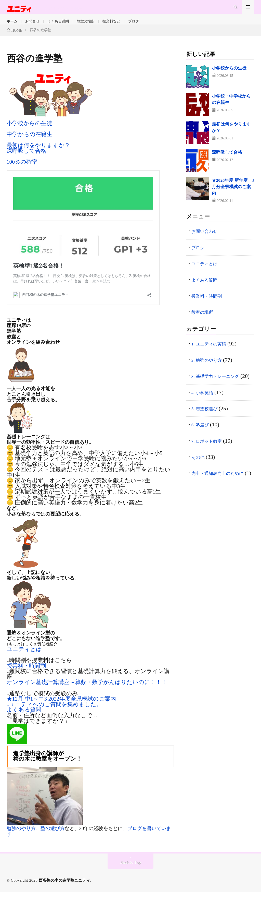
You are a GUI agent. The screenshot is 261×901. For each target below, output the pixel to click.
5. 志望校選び (208, 426)
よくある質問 (80, 26)
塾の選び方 (53, 837)
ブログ (186, 26)
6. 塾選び (202, 442)
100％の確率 (22, 171)
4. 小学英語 (205, 410)
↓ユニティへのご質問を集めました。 (54, 714)
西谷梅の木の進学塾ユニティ (66, 889)
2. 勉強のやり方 (211, 369)
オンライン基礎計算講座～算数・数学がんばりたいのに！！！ (87, 691)
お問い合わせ (208, 240)
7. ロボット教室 (211, 458)
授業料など (155, 26)
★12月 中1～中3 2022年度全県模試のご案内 (61, 708)
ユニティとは (24, 658)
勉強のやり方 (21, 837)
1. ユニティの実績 (214, 353)
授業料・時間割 (26, 675)
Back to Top (130, 872)
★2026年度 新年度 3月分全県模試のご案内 (233, 196)
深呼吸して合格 (26, 160)
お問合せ (43, 26)
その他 (200, 475)
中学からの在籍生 (29, 143)
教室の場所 (119, 26)
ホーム (15, 26)
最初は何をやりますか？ (38, 154)
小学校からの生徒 (29, 132)
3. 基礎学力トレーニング (222, 385)
